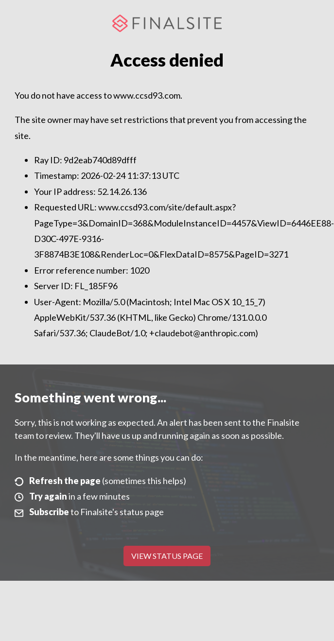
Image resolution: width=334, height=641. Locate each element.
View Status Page (167, 555)
